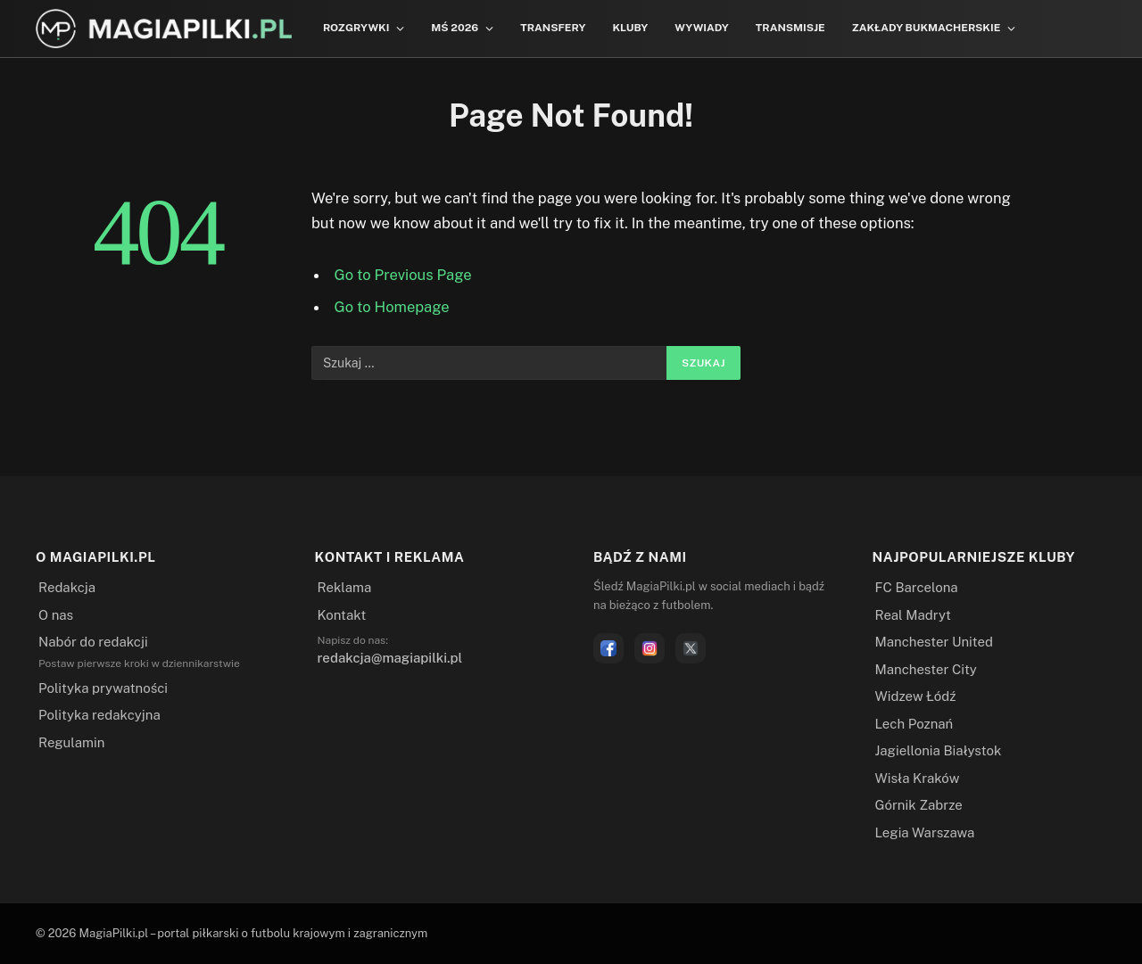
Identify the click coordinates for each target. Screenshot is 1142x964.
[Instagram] (649, 648)
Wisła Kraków (917, 778)
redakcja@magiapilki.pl (390, 657)
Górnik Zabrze (919, 804)
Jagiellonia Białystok (938, 750)
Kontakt (342, 614)
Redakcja (66, 587)
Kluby (630, 27)
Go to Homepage (392, 307)
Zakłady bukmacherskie (926, 27)
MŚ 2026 (454, 27)
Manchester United (934, 641)
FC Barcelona (916, 587)
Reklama (345, 587)
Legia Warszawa (925, 832)
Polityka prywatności (103, 688)
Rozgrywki (356, 27)
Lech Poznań (914, 723)
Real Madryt (913, 614)
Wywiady (701, 27)
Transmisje (790, 27)
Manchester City (926, 669)
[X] (690, 648)
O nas (55, 614)
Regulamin (71, 742)
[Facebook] (608, 648)
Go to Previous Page (403, 275)
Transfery (552, 27)
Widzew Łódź (915, 696)
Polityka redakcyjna (99, 714)
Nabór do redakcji (93, 641)
